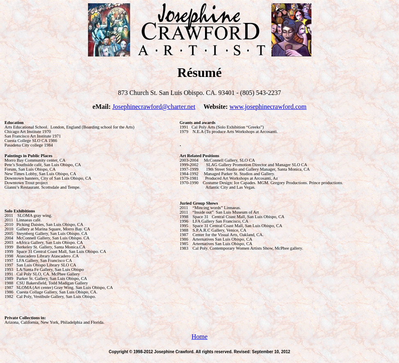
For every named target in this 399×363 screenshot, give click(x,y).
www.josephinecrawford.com (268, 106)
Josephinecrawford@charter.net (153, 106)
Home (199, 336)
